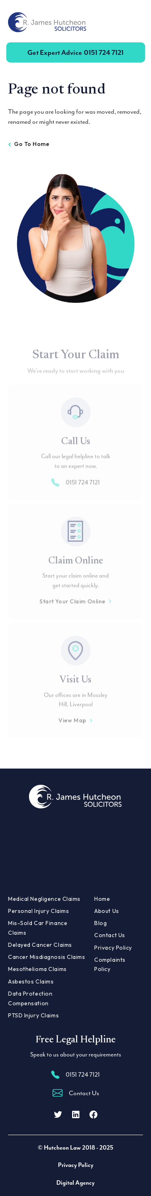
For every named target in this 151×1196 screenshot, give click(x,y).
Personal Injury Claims (38, 911)
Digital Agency (75, 1183)
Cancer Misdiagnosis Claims (46, 957)
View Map (75, 729)
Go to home (29, 144)
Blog (100, 923)
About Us (106, 911)
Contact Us (109, 935)
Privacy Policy (113, 947)
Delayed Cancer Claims (40, 944)
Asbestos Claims (31, 981)
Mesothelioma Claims (37, 969)
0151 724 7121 (75, 52)
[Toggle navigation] (133, 22)
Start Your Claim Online (75, 611)
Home (102, 898)
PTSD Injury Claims (33, 1015)
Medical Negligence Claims (44, 898)
